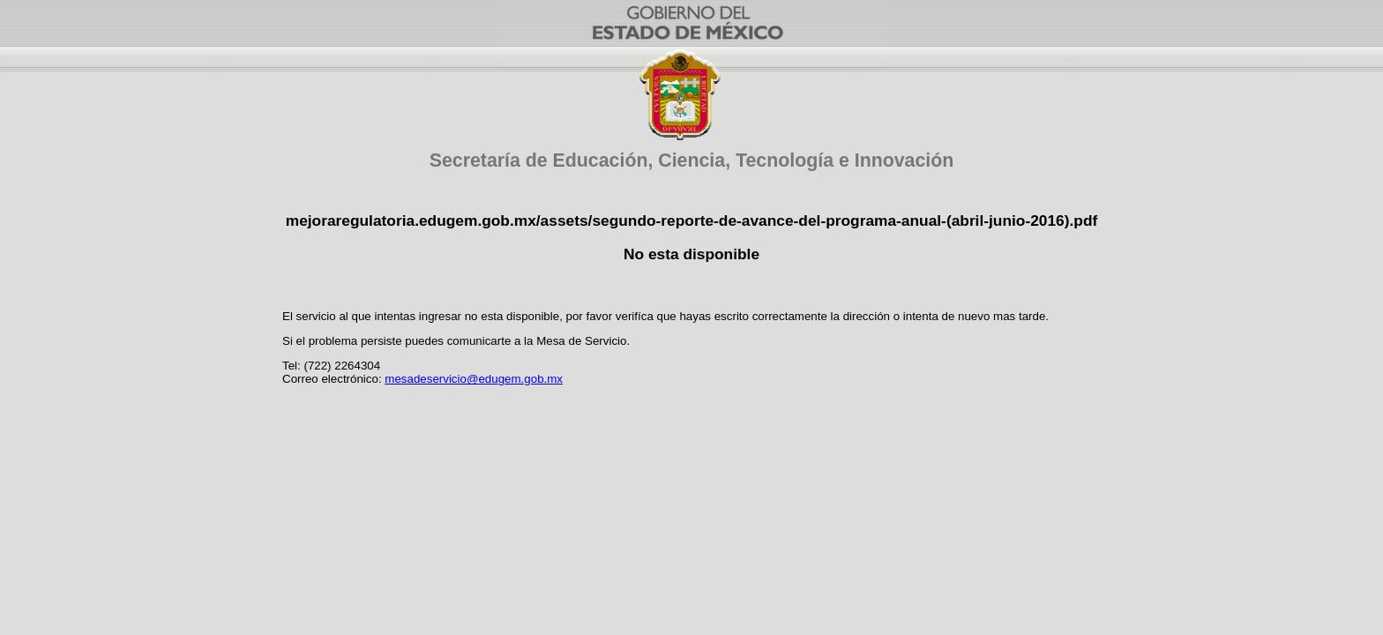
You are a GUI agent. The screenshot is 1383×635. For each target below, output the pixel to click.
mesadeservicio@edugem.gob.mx (474, 378)
